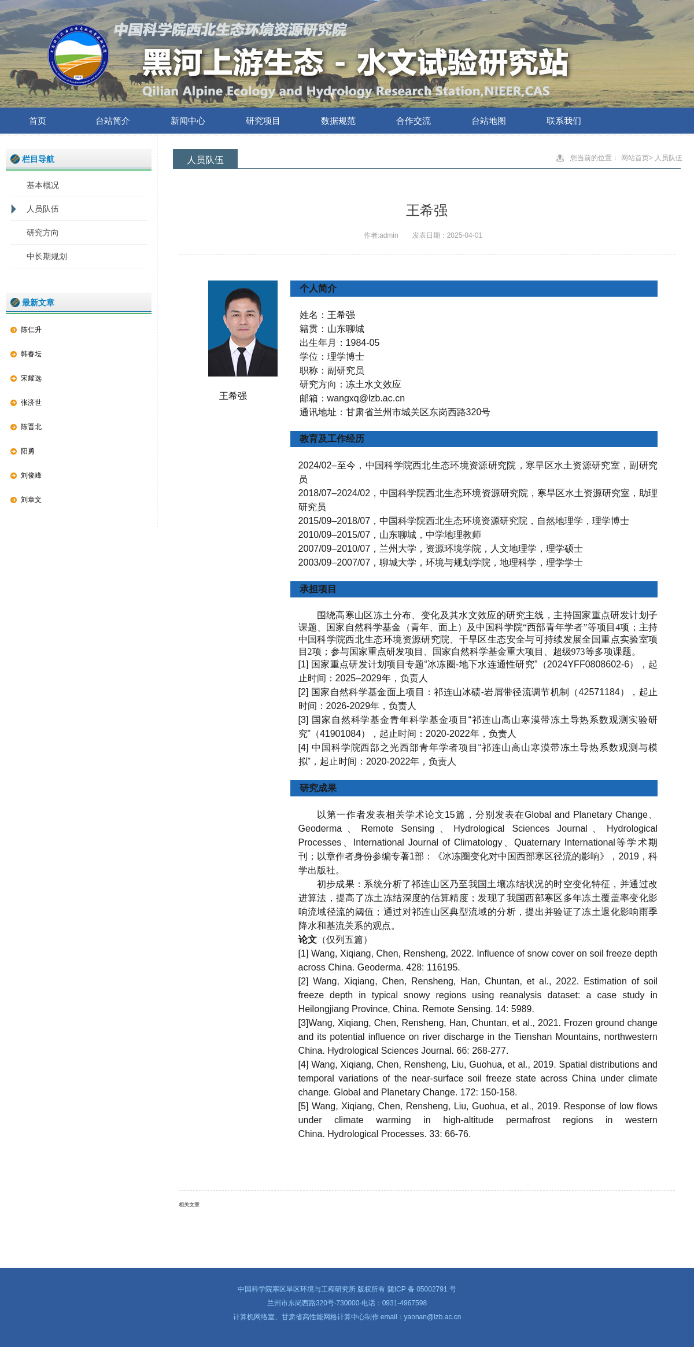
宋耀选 (31, 378)
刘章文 (31, 500)
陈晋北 (31, 427)
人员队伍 (43, 208)
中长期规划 (47, 256)
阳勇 (28, 451)
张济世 (31, 402)
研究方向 (43, 232)
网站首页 (635, 158)
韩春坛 (31, 354)
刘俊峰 (31, 475)
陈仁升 (31, 330)
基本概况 (43, 185)
